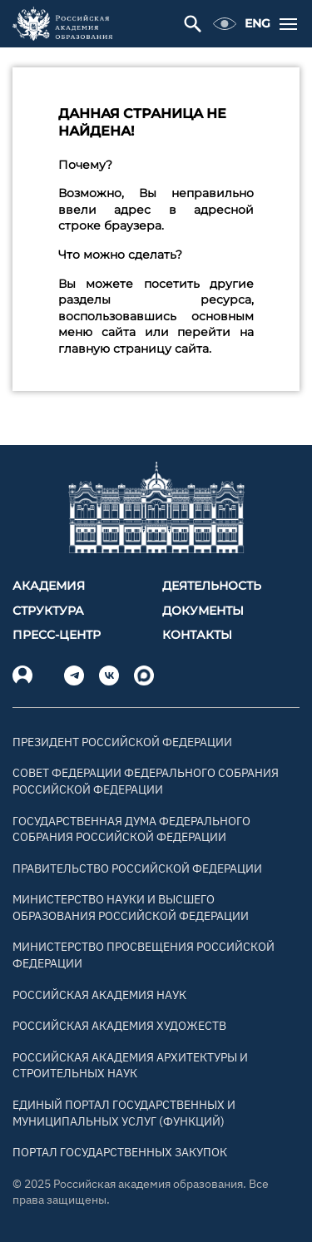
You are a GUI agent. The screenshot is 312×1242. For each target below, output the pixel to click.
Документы (203, 610)
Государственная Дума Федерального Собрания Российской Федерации (131, 829)
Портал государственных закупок (119, 1152)
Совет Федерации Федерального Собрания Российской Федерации (145, 781)
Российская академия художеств (119, 1025)
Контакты (197, 634)
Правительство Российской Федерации (137, 868)
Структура (48, 610)
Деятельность (211, 585)
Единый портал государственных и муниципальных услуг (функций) (123, 1113)
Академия (48, 585)
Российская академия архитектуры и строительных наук (130, 1065)
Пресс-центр (56, 634)
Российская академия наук (99, 994)
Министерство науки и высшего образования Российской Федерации (130, 907)
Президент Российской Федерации (122, 742)
